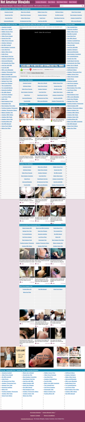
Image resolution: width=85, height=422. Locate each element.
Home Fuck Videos (7, 126)
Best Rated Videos (62, 2)
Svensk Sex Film (9, 15)
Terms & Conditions (49, 415)
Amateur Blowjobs (41, 2)
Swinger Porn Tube (7, 81)
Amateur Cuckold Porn (76, 18)
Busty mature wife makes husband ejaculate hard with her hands (26, 139)
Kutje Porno (42, 18)
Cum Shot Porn (8, 18)
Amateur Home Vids (7, 119)
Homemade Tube (6, 103)
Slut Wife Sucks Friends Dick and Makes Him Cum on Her (42, 218)
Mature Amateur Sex (7, 112)
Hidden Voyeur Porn (42, 12)
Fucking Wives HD (7, 121)
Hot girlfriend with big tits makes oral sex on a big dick (57, 261)
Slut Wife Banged (6, 123)
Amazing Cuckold (9, 12)
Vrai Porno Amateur (7, 94)
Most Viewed (72, 2)
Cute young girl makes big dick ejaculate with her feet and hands (57, 201)
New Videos (51, 2)
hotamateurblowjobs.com (27, 419)
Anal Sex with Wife (42, 21)
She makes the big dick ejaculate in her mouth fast (56, 341)
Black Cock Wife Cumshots (9, 76)
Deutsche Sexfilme (7, 90)
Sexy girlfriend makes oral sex (27, 321)
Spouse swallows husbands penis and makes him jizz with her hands (57, 158)
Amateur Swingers (42, 15)
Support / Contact (35, 415)
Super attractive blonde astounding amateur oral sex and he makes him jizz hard (41, 323)
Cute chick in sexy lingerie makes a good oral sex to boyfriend (41, 201)
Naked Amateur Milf (7, 74)
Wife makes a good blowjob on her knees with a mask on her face (42, 139)
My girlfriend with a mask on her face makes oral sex (26, 279)
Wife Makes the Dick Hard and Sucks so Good (57, 139)
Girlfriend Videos (59, 12)
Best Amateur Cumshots (76, 15)
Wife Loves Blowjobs (76, 21)
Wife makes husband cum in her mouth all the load (57, 322)
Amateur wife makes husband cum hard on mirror (27, 218)
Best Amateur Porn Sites (8, 106)
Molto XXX (4, 99)
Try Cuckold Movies (7, 88)
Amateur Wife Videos (7, 115)
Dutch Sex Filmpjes (7, 83)
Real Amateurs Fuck (7, 101)
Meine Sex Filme (6, 128)
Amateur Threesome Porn (9, 72)
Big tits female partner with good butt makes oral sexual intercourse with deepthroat (41, 280)
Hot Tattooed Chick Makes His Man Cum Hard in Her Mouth (42, 341)
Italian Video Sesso (25, 18)
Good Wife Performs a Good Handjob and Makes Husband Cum (26, 158)
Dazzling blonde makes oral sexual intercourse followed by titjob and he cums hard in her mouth (27, 342)
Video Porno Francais (26, 15)
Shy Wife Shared (6, 92)
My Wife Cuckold (59, 15)
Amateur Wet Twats (7, 117)
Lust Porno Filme (6, 97)
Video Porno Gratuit (76, 12)
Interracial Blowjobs (8, 21)
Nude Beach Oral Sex (59, 18)
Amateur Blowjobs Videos (37, 72)
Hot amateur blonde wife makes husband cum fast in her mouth (27, 261)
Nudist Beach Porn (7, 79)
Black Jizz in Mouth (25, 12)
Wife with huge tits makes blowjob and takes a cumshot (26, 200)
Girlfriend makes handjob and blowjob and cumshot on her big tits (57, 280)
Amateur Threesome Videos (9, 110)
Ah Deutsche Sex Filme (25, 21)
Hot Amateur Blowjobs (35, 412)
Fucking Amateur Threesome (10, 108)
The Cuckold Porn (7, 85)
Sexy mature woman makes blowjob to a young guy (41, 157)
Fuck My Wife (59, 21)
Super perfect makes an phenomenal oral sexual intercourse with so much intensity (56, 219)
